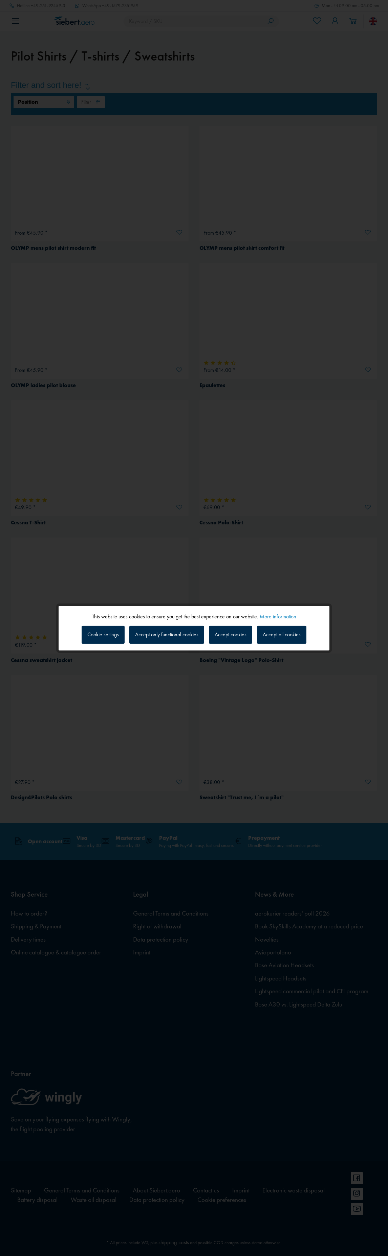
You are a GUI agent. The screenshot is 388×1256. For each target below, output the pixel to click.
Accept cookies (230, 634)
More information (278, 616)
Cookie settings (103, 634)
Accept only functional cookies (166, 634)
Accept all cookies (282, 634)
